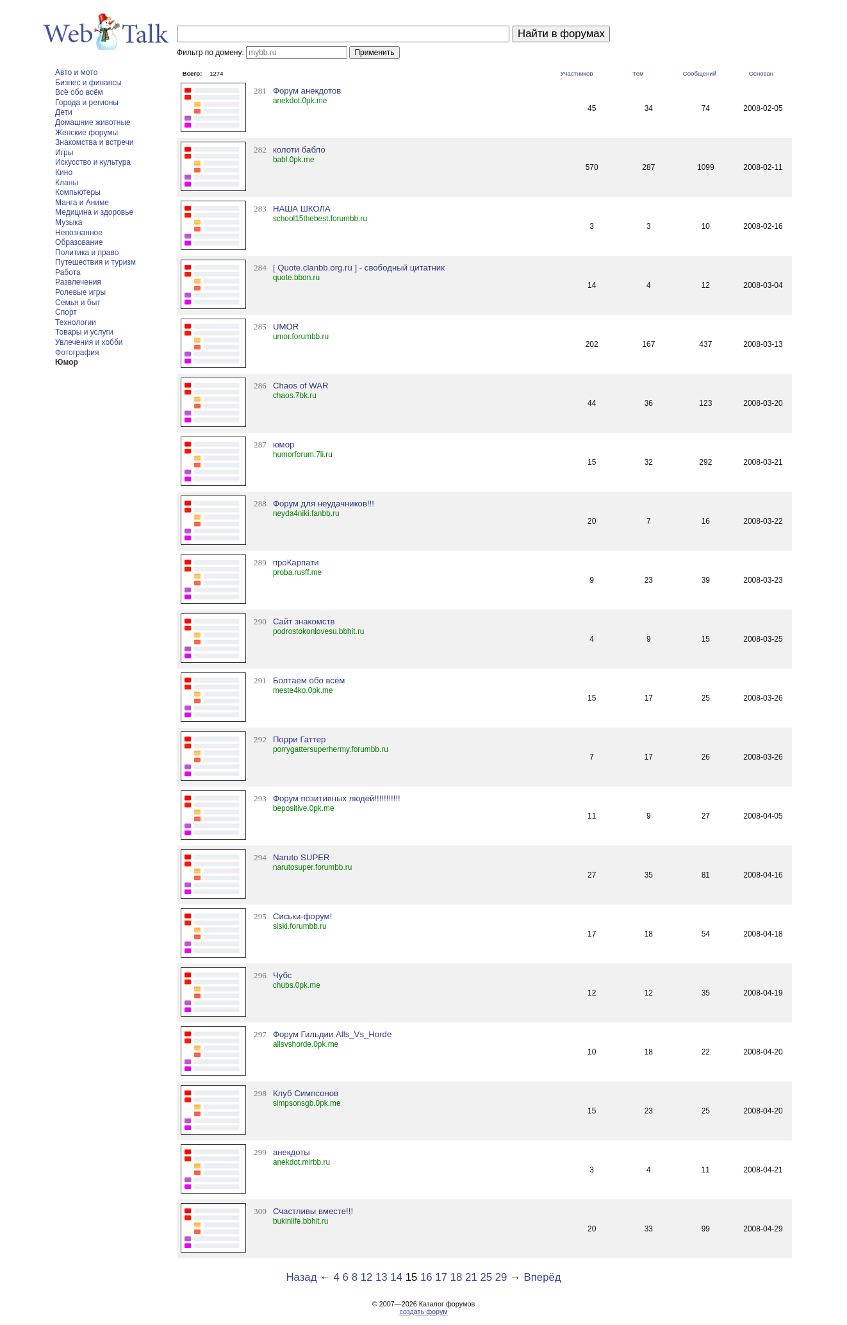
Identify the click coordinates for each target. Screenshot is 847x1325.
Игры (64, 152)
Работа (68, 272)
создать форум (423, 1311)
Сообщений (699, 73)
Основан (761, 73)
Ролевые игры (80, 292)
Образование (79, 242)
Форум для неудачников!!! (323, 503)
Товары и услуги (84, 332)
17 (441, 1277)
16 (426, 1277)
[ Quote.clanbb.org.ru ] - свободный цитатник (359, 267)
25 (486, 1277)
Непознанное (79, 232)
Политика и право (87, 252)
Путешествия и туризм (95, 262)
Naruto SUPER (301, 857)
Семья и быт (78, 302)
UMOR (286, 326)
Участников (576, 73)
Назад (301, 1277)
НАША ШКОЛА (302, 208)
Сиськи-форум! (302, 916)
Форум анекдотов (307, 91)
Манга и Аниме (82, 202)
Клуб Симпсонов (305, 1093)
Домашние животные (93, 122)
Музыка (68, 222)
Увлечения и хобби (88, 342)
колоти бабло (299, 149)
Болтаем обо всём (309, 680)
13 (381, 1277)
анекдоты (291, 1152)
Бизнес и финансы (88, 82)
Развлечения (78, 282)
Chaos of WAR (301, 385)
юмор (283, 444)
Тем (637, 73)
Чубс (282, 975)
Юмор (66, 362)
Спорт (66, 312)
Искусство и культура (93, 162)
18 (456, 1277)
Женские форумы (86, 132)
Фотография (77, 352)
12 (367, 1277)
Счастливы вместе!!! (313, 1211)
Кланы (66, 182)
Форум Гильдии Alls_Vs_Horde (332, 1034)
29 (501, 1277)
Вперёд (542, 1277)
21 (471, 1277)
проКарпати (296, 562)
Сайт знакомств (304, 621)
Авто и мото (76, 72)
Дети (63, 112)
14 (396, 1277)
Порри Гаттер (299, 739)
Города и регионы (87, 102)
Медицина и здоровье (94, 212)
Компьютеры (78, 192)
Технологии (75, 322)
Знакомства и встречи (94, 142)
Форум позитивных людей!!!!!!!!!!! (336, 798)
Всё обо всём (79, 92)
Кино (63, 172)
